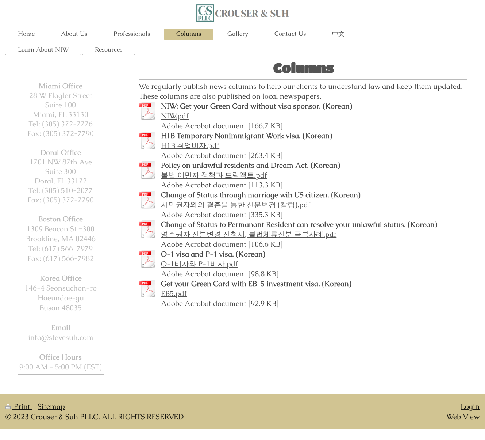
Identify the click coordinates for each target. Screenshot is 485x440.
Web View (463, 416)
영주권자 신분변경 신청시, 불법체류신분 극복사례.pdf (248, 234)
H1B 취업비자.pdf (190, 145)
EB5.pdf (174, 293)
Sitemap (51, 406)
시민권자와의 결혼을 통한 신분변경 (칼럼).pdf (236, 204)
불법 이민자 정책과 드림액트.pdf (214, 175)
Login (470, 406)
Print (18, 406)
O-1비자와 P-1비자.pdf (199, 264)
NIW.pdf (175, 116)
